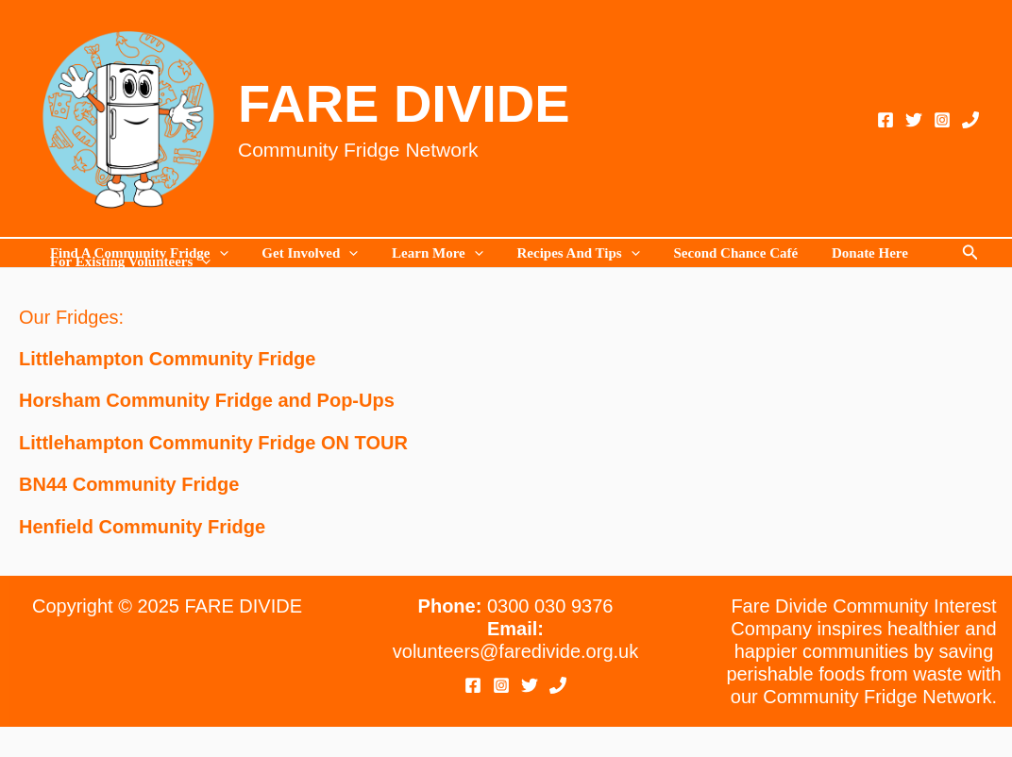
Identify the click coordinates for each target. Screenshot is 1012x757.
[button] (970, 253)
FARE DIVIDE (404, 103)
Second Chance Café (711, 253)
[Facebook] (885, 119)
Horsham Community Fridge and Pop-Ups (207, 400)
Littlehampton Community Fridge (167, 358)
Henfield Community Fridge (142, 524)
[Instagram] (942, 119)
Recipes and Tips (559, 253)
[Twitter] (913, 119)
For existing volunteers (127, 262)
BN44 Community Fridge (129, 483)
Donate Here (839, 253)
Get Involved (302, 253)
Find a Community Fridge (136, 253)
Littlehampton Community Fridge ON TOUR (213, 441)
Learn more (424, 253)
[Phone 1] (970, 119)
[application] (217, 253)
